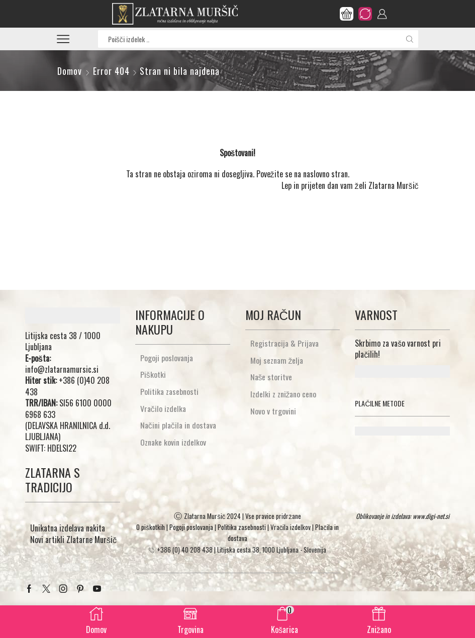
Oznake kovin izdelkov (173, 443)
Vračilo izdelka (163, 408)
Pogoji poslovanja (166, 358)
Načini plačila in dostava (178, 425)
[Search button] (409, 39)
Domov (69, 71)
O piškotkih (150, 527)
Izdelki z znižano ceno (283, 394)
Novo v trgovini (273, 411)
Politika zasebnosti (169, 391)
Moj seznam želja (277, 360)
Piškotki (153, 374)
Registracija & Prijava (284, 343)
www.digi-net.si (431, 516)
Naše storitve (271, 377)
